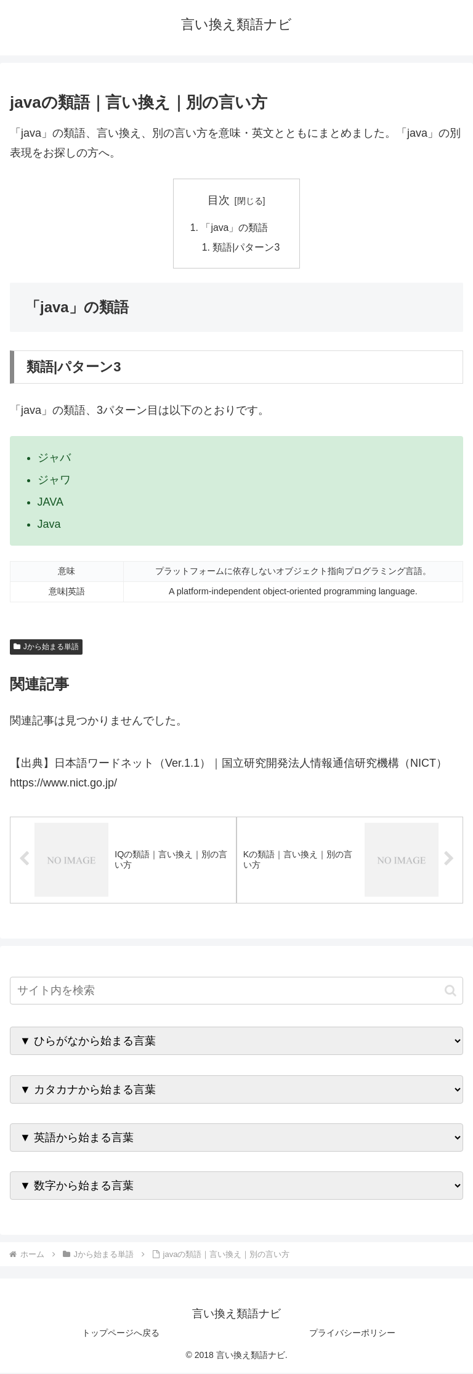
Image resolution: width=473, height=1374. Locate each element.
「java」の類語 (235, 227)
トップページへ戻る (121, 1335)
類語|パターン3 (246, 248)
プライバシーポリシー (352, 1335)
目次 (219, 200)
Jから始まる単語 (46, 648)
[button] (450, 992)
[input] (236, 992)
